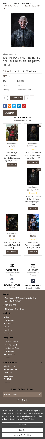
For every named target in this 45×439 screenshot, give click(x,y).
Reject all (22, 430)
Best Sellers (8, 324)
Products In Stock (10, 345)
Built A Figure (9, 320)
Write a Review (31, 71)
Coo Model (8, 379)
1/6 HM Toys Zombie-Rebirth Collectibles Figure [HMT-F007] (33, 155)
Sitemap (7, 333)
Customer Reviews (11, 342)
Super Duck (8, 376)
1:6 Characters (9, 355)
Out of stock (12, 164)
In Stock (7, 317)
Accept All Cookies (22, 435)
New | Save (8, 330)
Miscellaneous (9, 366)
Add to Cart (33, 252)
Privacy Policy (28, 419)
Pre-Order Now (33, 162)
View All (7, 358)
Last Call (7, 327)
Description (10, 113)
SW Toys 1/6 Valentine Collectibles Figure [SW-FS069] (33, 245)
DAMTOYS (8, 373)
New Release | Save (11, 348)
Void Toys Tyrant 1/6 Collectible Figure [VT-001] (11, 245)
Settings (22, 424)
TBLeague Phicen (10, 369)
